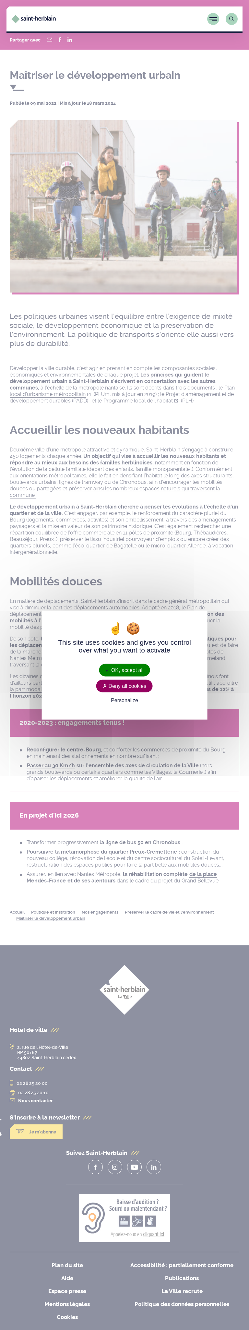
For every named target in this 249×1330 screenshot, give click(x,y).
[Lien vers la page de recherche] (232, 19)
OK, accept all (124, 670)
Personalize (124, 700)
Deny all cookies (124, 686)
